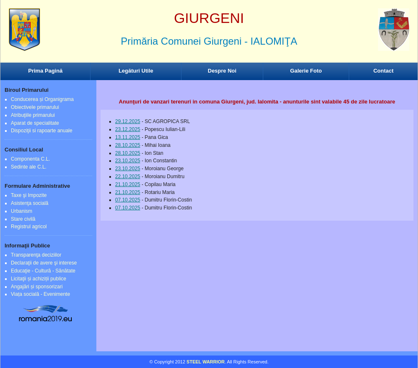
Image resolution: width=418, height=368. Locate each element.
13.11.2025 (127, 137)
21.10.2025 (127, 184)
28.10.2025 (127, 145)
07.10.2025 (127, 200)
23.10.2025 (127, 161)
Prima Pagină (45, 71)
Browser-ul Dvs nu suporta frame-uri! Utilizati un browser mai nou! (209, 37)
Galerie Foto (306, 71)
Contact (383, 71)
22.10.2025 (127, 176)
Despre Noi (222, 71)
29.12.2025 (127, 121)
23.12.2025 (127, 129)
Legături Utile (135, 71)
